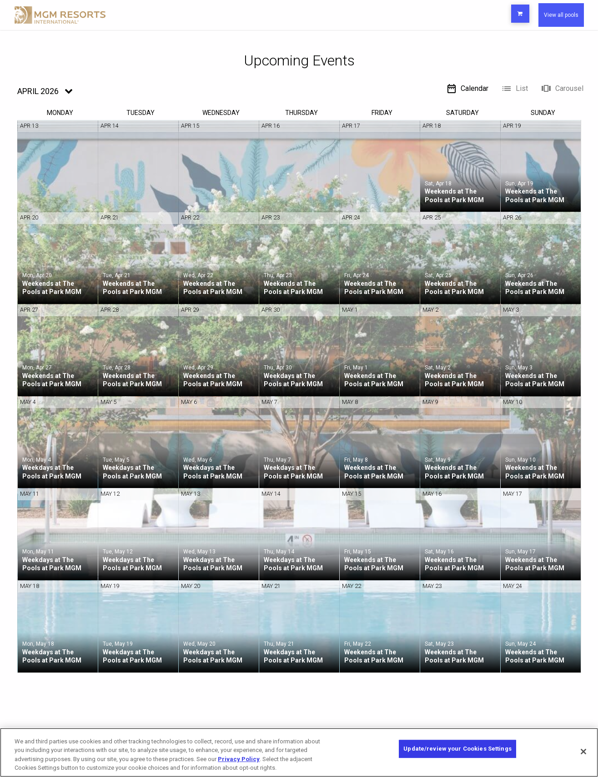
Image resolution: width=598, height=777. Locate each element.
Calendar (467, 88)
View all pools (553, 14)
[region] (299, 752)
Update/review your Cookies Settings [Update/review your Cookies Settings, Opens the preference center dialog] (457, 751)
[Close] (583, 752)
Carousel (562, 88)
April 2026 (38, 91)
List (514, 88)
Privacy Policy (239, 759)
